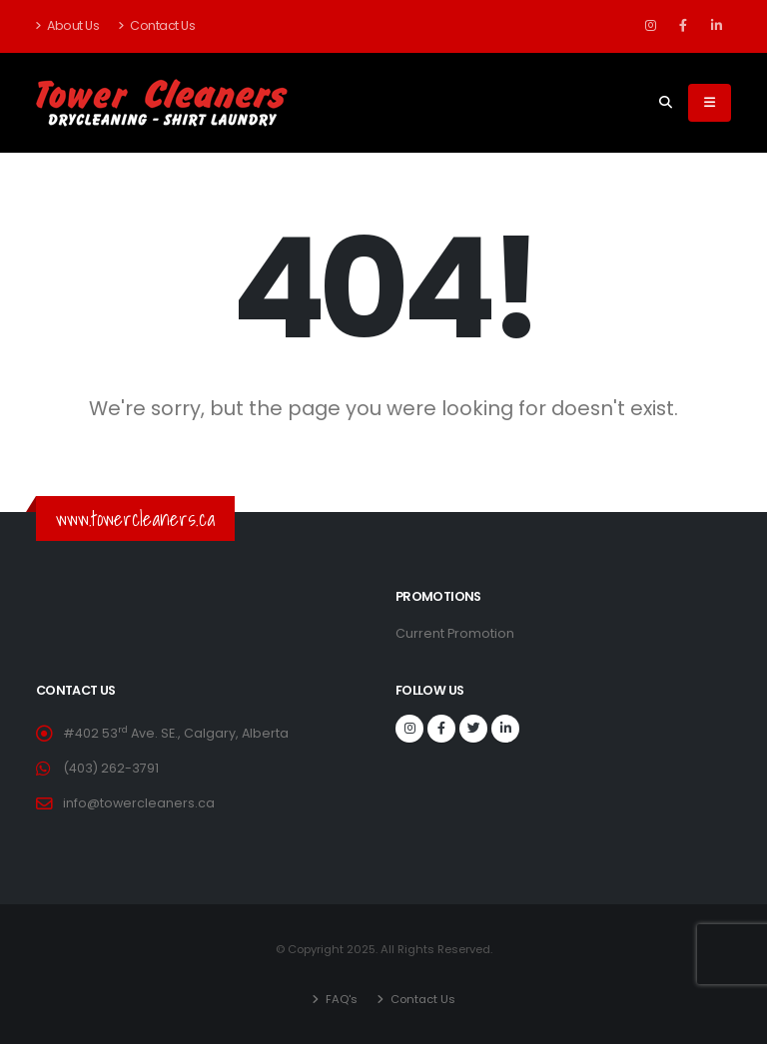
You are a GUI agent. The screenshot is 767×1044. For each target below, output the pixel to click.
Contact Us (156, 25)
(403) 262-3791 (111, 768)
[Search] (665, 103)
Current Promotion (454, 633)
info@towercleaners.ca (139, 802)
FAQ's (340, 999)
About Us (67, 25)
